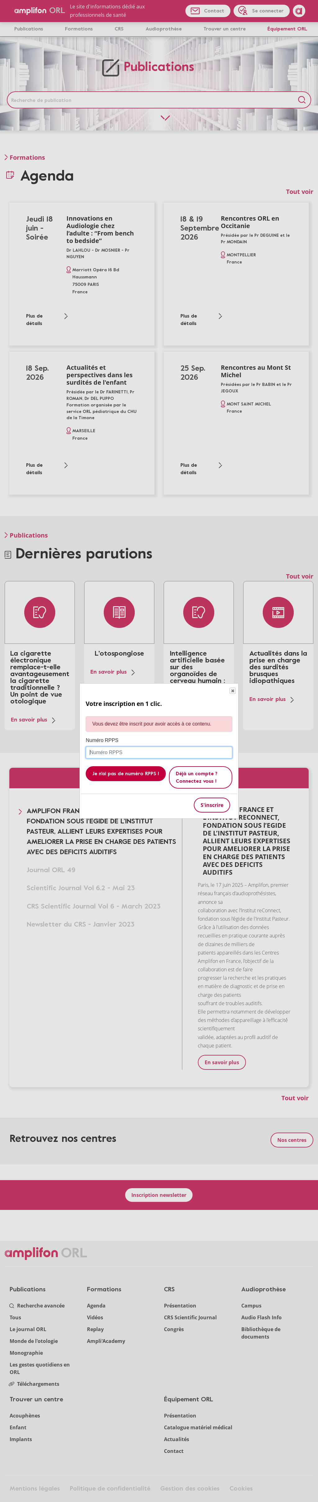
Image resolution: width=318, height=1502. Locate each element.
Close (232, 691)
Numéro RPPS (102, 740)
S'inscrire (212, 805)
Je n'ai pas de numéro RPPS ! (126, 773)
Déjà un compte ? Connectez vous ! (196, 777)
